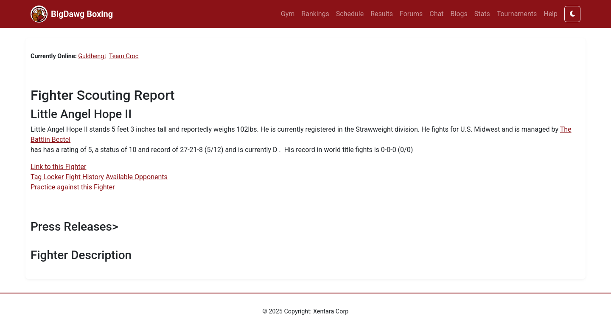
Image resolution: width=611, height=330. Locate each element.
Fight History (84, 177)
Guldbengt (92, 56)
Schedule (350, 14)
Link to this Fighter (58, 167)
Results (381, 14)
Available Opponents (137, 177)
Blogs (459, 14)
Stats (482, 14)
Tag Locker (47, 177)
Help (551, 14)
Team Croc (123, 56)
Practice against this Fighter (73, 187)
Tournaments (517, 14)
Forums (411, 14)
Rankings (315, 14)
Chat (436, 14)
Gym (288, 14)
